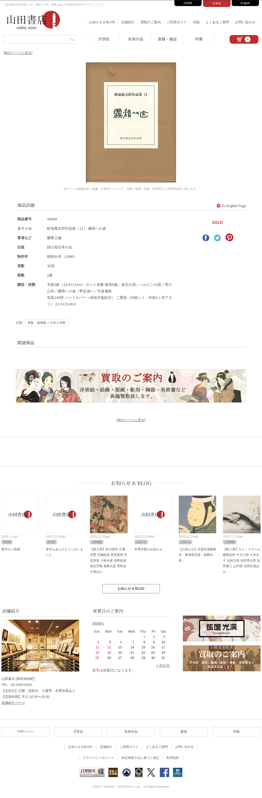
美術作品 (135, 39)
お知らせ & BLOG (131, 483)
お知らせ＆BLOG (102, 22)
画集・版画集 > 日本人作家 (47, 322)
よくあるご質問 (217, 22)
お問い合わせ (245, 22)
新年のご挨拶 (10, 549)
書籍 (183, 731)
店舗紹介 (128, 22)
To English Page (231, 206)
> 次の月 (163, 665)
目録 (196, 22)
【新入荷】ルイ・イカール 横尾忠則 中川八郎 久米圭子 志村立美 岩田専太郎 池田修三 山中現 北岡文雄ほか (241, 560)
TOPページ (25, 731)
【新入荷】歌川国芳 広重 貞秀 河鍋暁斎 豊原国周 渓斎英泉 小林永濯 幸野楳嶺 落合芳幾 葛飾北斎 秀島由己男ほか (108, 560)
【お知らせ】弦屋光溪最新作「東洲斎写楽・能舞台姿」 (197, 554)
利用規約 (173, 758)
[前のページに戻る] (18, 53)
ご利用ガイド (177, 22)
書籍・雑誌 (167, 39)
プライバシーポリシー (98, 758)
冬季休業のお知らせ (148, 549)
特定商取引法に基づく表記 (140, 758)
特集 (199, 39)
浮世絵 (104, 39)
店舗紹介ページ (13, 703)
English (245, 3)
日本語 (216, 3)
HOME (188, 3)
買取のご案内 (151, 22)
